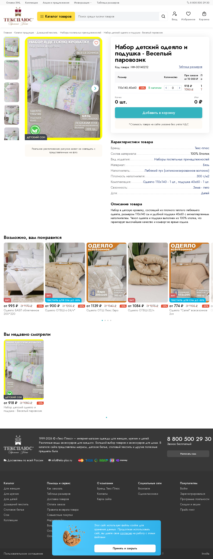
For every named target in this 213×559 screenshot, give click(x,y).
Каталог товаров (56, 16)
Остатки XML (13, 2)
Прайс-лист (187, 510)
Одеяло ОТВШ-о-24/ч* (60, 310)
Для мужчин (11, 494)
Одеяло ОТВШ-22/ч (141, 310)
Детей (205, 193)
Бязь (206, 165)
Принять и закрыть (125, 548)
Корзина (204, 16)
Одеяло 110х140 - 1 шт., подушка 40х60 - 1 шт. (176, 182)
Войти (183, 488)
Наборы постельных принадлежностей (80, 32)
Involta (205, 553)
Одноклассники (148, 494)
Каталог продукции (24, 32)
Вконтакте (144, 488)
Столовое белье (14, 510)
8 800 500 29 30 (199, 2)
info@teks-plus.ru (62, 460)
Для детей (10, 499)
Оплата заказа (56, 504)
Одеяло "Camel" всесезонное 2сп (188, 312)
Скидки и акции (190, 504)
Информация (81, 2)
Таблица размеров (108, 2)
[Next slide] (95, 88)
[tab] (102, 320)
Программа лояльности (194, 499)
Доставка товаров (58, 499)
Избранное (188, 16)
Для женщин (12, 488)
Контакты (102, 494)
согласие (126, 533)
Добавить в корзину (158, 112)
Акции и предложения (56, 2)
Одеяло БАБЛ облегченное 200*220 (21, 312)
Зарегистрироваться (192, 494)
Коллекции (31, 2)
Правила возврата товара (63, 510)
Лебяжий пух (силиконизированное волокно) (177, 170)
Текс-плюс (202, 148)
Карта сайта (104, 499)
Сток (6, 515)
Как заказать (54, 488)
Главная (8, 32)
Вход (174, 16)
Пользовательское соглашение (23, 553)
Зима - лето (201, 187)
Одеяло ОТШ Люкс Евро (102, 310)
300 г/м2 (203, 176)
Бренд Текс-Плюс (108, 488)
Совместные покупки (60, 515)
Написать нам (188, 453)
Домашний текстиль (47, 32)
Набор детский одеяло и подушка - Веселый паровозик (23, 409)
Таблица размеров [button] (190, 66)
